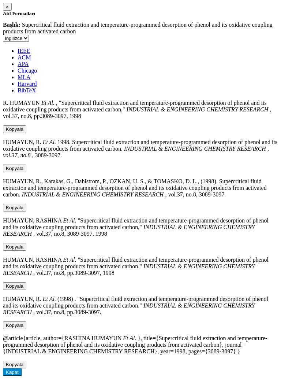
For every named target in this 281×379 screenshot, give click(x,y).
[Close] (7, 7)
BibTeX (27, 90)
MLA (24, 77)
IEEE (24, 51)
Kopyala (14, 129)
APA (23, 64)
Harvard (27, 84)
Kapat (12, 372)
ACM (24, 57)
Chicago (27, 70)
